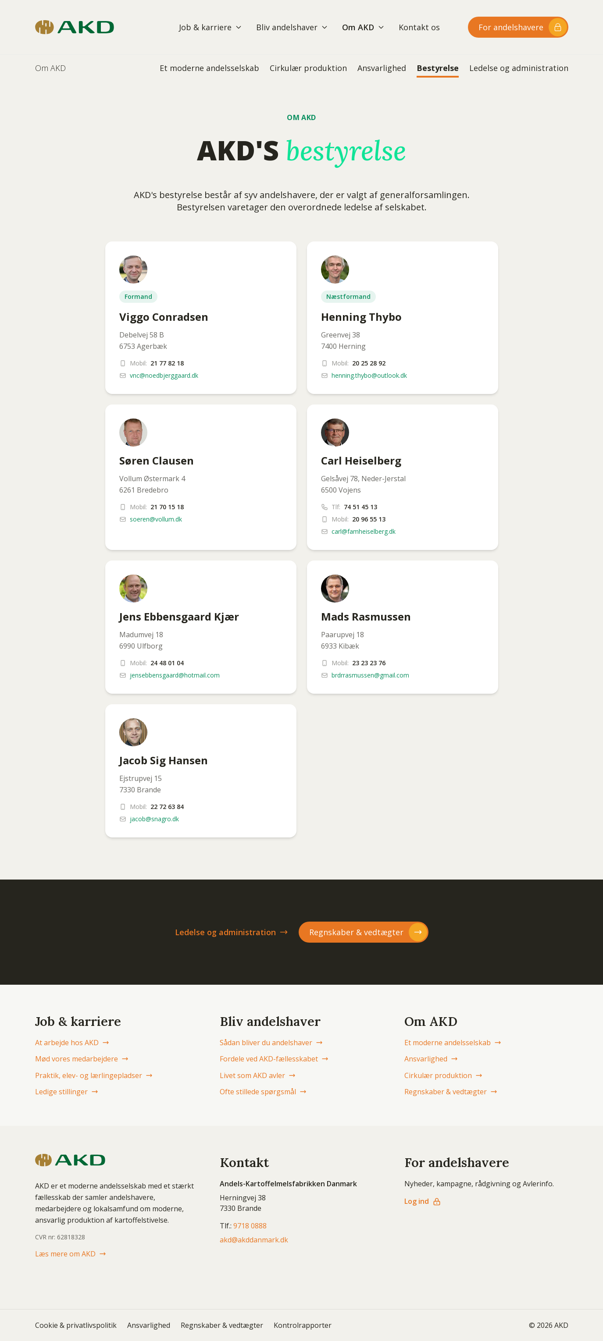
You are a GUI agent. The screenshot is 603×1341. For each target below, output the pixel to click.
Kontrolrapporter (303, 1325)
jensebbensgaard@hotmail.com (175, 675)
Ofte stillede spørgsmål (263, 1091)
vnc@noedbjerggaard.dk (164, 375)
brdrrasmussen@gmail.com (370, 675)
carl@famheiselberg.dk (364, 531)
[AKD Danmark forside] (74, 27)
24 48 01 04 (167, 663)
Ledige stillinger (66, 1091)
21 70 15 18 (167, 507)
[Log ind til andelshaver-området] (518, 27)
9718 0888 (250, 1226)
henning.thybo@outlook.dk (369, 375)
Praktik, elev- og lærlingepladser (94, 1075)
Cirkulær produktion (308, 68)
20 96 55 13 (368, 519)
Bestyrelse (438, 68)
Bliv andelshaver (292, 27)
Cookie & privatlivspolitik (76, 1325)
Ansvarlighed (381, 68)
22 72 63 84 (167, 806)
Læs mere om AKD (70, 1254)
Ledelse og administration (518, 68)
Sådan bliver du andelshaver (271, 1042)
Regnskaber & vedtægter (450, 1091)
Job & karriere (210, 27)
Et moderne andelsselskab (209, 68)
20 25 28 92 (368, 363)
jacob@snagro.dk (154, 819)
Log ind (422, 1201)
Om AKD (363, 27)
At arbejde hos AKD (72, 1042)
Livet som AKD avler (258, 1075)
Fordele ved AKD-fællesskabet (274, 1059)
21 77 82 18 (167, 363)
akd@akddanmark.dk (254, 1240)
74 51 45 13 (360, 507)
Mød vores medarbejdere (81, 1059)
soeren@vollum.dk (156, 519)
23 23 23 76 (368, 663)
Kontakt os (419, 27)
